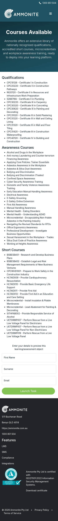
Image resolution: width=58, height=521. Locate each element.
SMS (4, 452)
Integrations (8, 463)
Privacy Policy (42, 510)
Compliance (8, 457)
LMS (4, 446)
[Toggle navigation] (50, 13)
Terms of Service (12, 513)
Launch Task (28, 391)
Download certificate (36, 490)
